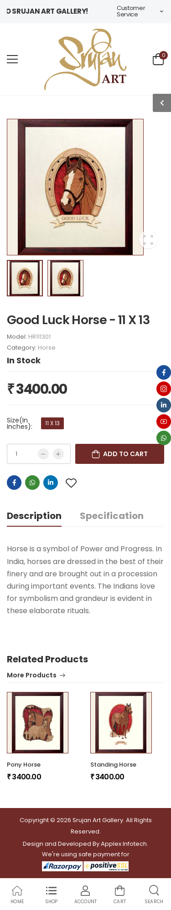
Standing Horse (113, 764)
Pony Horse (24, 764)
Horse (47, 347)
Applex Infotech (124, 843)
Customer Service (131, 11)
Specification (112, 515)
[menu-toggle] (12, 59)
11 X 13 (52, 423)
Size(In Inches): (19, 423)
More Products (32, 676)
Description (34, 515)
